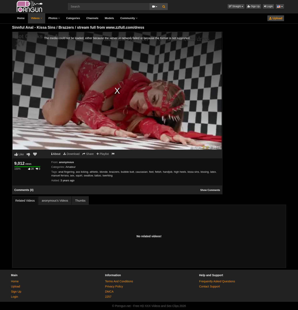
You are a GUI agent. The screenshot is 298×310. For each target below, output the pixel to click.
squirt (79, 175)
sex (72, 175)
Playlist (103, 154)
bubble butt (127, 171)
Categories (73, 18)
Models (109, 18)
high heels (180, 171)
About (56, 154)
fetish (158, 171)
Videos (36, 18)
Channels (92, 18)
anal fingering (66, 171)
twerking (108, 175)
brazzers (114, 171)
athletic (94, 171)
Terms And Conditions (119, 281)
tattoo (97, 175)
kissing (205, 171)
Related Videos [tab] (25, 200)
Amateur (71, 166)
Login (268, 6)
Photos (54, 18)
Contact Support (209, 286)
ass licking (82, 171)
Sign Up (253, 6)
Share (88, 154)
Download (71, 154)
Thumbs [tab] (80, 200)
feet (151, 171)
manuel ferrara (60, 175)
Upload (275, 18)
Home (21, 18)
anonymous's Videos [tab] (55, 200)
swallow (88, 175)
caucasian (142, 171)
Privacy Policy (114, 286)
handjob (167, 171)
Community (128, 18)
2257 (108, 296)
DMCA (109, 291)
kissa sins (193, 171)
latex (213, 171)
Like (19, 154)
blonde (104, 171)
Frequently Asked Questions (217, 281)
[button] (236, 6)
